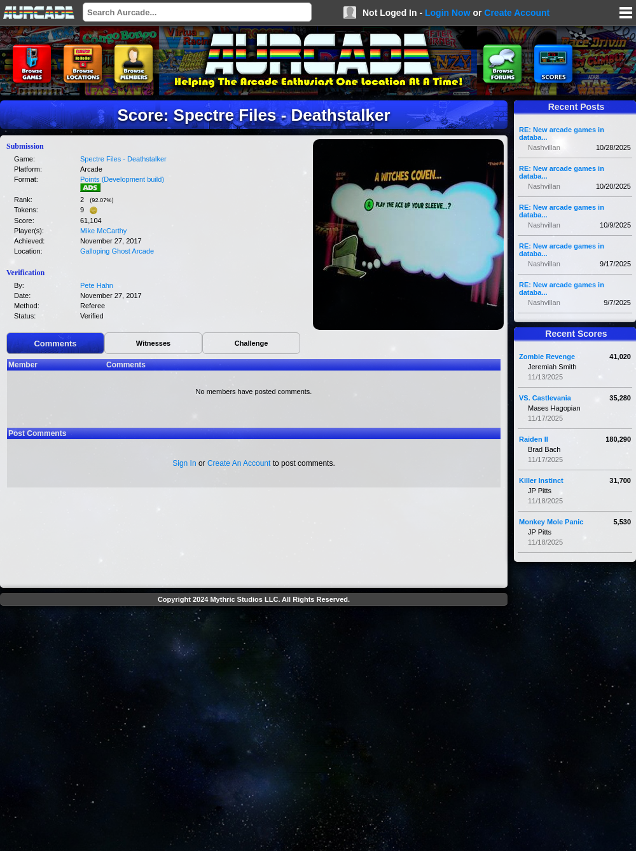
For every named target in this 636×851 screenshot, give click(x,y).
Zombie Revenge (547, 356)
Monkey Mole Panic (551, 522)
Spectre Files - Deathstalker (123, 159)
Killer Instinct (541, 480)
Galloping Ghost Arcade (117, 251)
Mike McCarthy (103, 231)
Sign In (184, 463)
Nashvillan (544, 147)
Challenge (251, 343)
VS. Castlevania (545, 398)
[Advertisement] (119, 730)
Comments (55, 343)
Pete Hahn (96, 285)
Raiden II (533, 439)
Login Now (448, 13)
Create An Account (238, 463)
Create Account (517, 13)
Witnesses (153, 343)
